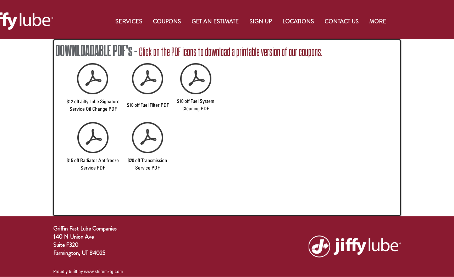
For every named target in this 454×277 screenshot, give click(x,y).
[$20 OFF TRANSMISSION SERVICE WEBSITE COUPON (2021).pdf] (147, 138)
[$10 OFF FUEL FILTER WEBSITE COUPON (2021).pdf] (147, 79)
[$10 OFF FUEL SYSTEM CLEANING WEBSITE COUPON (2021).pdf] (195, 79)
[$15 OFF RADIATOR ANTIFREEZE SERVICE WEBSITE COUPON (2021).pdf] (93, 138)
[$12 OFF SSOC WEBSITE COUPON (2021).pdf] (92, 79)
